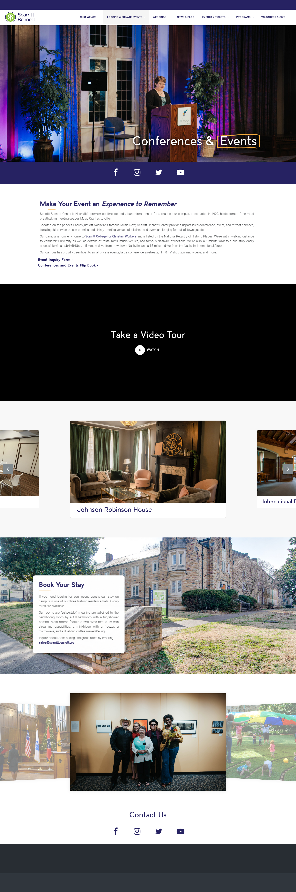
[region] (148, 93)
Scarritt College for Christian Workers (102, 236)
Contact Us (148, 815)
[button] (140, 350)
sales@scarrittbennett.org (40, 642)
